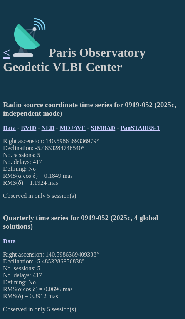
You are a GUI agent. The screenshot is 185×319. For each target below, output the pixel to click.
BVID (28, 128)
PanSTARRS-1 (140, 128)
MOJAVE (73, 128)
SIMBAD (103, 128)
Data (9, 128)
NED (48, 128)
